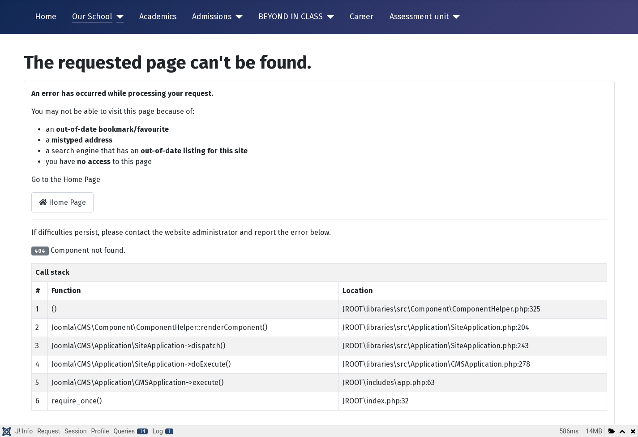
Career (361, 17)
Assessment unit (419, 17)
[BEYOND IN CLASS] (328, 17)
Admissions (211, 17)
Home (45, 17)
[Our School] (118, 17)
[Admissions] (237, 17)
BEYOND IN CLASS (290, 17)
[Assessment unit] (454, 17)
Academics (157, 17)
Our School (92, 17)
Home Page (62, 202)
